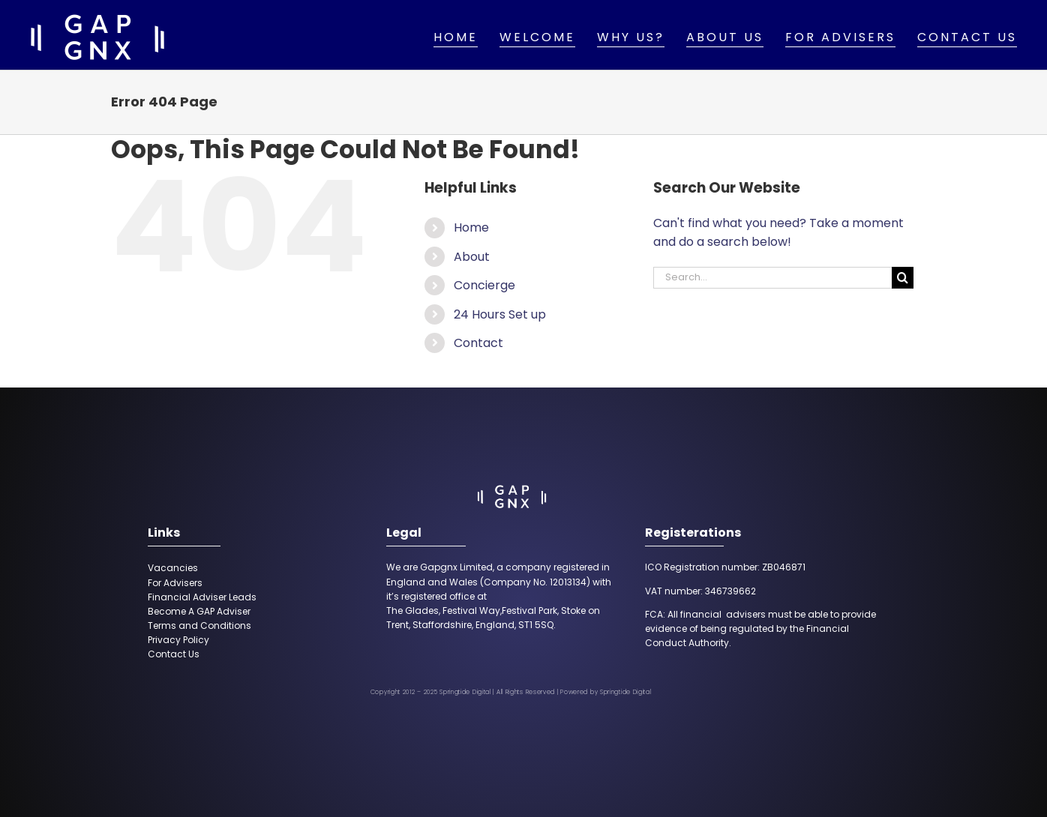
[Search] (903, 278)
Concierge (484, 285)
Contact (478, 343)
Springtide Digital (626, 692)
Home (471, 227)
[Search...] (772, 278)
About (472, 256)
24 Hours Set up (500, 314)
